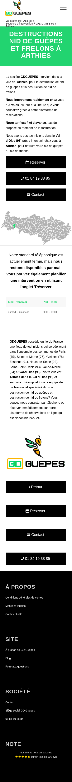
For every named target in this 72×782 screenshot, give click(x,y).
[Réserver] (36, 162)
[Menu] (61, 8)
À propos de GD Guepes (20, 649)
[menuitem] (61, 8)
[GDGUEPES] (29, 8)
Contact (10, 702)
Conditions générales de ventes (24, 597)
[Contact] (36, 194)
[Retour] (36, 487)
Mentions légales (15, 605)
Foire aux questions (17, 666)
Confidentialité (13, 614)
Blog (8, 658)
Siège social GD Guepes (20, 710)
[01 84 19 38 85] (36, 178)
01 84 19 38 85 (14, 718)
